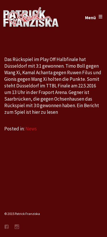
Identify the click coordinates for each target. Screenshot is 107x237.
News (31, 129)
